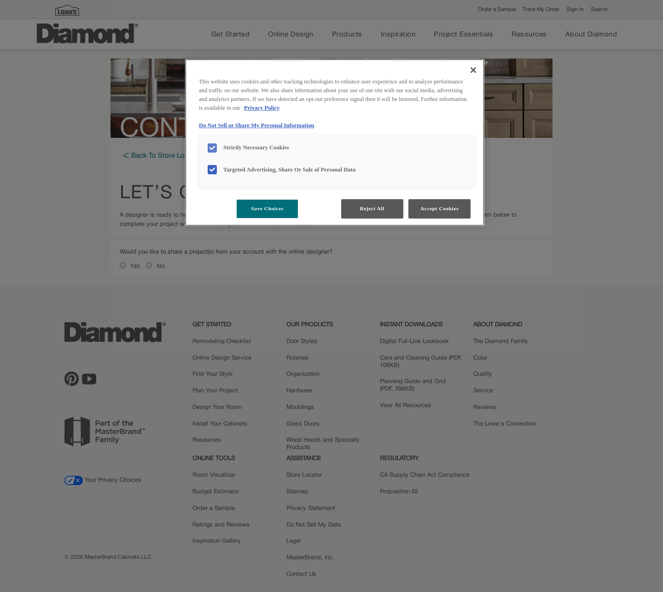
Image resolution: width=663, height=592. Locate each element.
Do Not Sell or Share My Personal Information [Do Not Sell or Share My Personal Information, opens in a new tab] (256, 125)
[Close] (473, 70)
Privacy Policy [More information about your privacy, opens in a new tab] (261, 108)
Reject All (372, 208)
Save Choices (267, 208)
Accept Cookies (439, 208)
